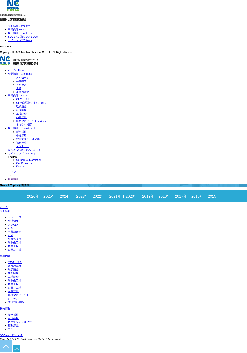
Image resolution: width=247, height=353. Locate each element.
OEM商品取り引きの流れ (31, 102)
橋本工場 (13, 246)
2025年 (49, 196)
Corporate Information (28, 159)
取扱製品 (21, 106)
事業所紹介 (22, 91)
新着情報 (13, 179)
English (13, 156)
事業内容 (17, 29)
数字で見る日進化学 (28, 139)
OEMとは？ (23, 99)
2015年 (214, 196)
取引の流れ (14, 265)
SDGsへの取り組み (23, 36)
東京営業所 (14, 238)
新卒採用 (21, 131)
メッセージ (22, 77)
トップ (12, 171)
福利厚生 (21, 142)
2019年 (148, 196)
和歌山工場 (14, 242)
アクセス (21, 84)
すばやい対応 (24, 124)
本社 (10, 235)
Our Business (24, 163)
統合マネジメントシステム (32, 120)
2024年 (66, 196)
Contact (20, 166)
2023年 (82, 196)
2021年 (115, 196)
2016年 (197, 196)
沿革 (18, 88)
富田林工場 (14, 249)
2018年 (164, 196)
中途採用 (21, 135)
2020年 (132, 196)
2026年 (33, 196)
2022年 (99, 196)
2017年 (181, 196)
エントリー (22, 146)
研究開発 (21, 110)
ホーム (16, 70)
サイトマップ (20, 40)
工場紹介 (21, 113)
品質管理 (21, 117)
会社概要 (21, 81)
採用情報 (20, 33)
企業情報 (19, 25)
